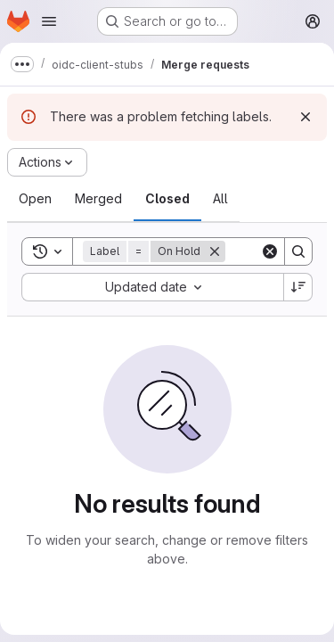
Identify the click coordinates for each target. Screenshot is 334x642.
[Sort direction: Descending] (298, 287)
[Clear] (270, 251)
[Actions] (47, 162)
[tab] (35, 199)
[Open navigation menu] (49, 21)
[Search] (298, 251)
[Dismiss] (305, 117)
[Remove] (214, 251)
